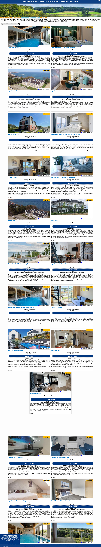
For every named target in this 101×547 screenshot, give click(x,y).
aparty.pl (99, 0)
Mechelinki (46, 27)
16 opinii (79, 273)
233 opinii (35, 359)
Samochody (31, 17)
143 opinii (76, 230)
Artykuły (43, 17)
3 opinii (81, 57)
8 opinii (55, 403)
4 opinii (77, 100)
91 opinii (37, 510)
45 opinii (77, 316)
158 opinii (83, 143)
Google (16, 535)
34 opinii (80, 510)
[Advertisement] (50, 426)
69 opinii (76, 359)
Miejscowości (17, 17)
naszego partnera (25, 65)
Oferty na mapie (11, 17)
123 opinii (39, 316)
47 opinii (35, 57)
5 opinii (32, 230)
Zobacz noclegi (29, 54)
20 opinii (81, 186)
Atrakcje (37, 17)
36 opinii (35, 100)
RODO (12, 540)
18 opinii (39, 273)
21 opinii (34, 143)
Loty (24, 17)
